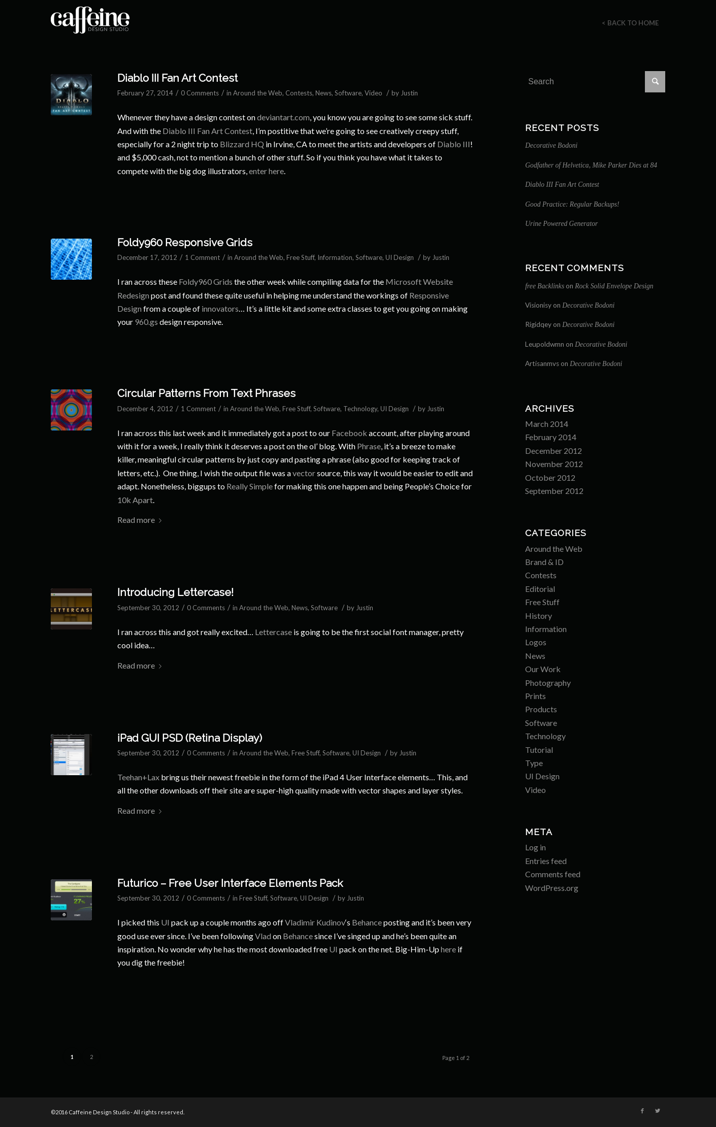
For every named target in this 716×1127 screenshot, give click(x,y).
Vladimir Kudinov (315, 922)
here (448, 949)
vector (303, 473)
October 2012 (550, 477)
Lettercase (273, 632)
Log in (535, 847)
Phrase (369, 446)
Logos (535, 642)
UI (165, 922)
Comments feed (552, 874)
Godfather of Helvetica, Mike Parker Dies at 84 (591, 165)
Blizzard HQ (242, 144)
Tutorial (539, 749)
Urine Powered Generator (561, 223)
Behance (367, 922)
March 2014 (546, 423)
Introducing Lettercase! (175, 592)
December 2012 (553, 450)
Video (373, 93)
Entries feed (546, 861)
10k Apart (135, 500)
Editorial (540, 588)
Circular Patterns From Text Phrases (206, 393)
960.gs (146, 321)
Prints (535, 696)
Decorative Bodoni (551, 145)
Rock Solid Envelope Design (614, 286)
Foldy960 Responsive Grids (184, 242)
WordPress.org (551, 887)
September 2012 (554, 490)
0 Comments (200, 93)
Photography (548, 682)
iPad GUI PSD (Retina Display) (189, 738)
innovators (220, 308)
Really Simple (249, 486)
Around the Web (257, 93)
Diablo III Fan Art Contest (177, 78)
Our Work (543, 669)
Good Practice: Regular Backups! (572, 204)
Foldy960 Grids (206, 281)
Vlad (263, 936)
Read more (141, 519)
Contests (298, 93)
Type (534, 763)
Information (334, 257)
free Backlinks (544, 286)
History (538, 615)
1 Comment (202, 257)
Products (541, 709)
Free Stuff (300, 257)
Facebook (349, 433)
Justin (409, 93)
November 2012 (554, 464)
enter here (266, 171)
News (323, 93)
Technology (360, 409)
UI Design (399, 257)
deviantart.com (283, 117)
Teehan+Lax (138, 777)
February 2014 (550, 437)
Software (348, 93)
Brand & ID (544, 562)
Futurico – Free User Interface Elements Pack (230, 883)
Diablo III (453, 144)
